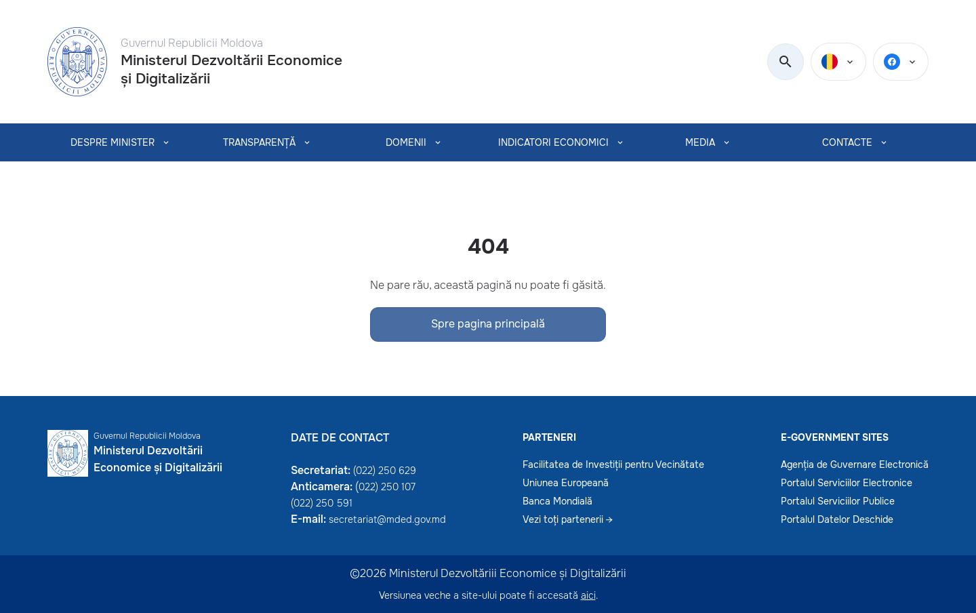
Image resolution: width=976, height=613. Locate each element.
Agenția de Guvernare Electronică (855, 464)
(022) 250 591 (321, 503)
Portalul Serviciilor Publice (838, 501)
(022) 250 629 (384, 470)
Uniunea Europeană (566, 482)
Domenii (406, 142)
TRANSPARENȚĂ (259, 142)
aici (588, 595)
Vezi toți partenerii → (568, 519)
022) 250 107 (387, 487)
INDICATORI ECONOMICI (553, 142)
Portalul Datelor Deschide (837, 519)
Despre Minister (112, 142)
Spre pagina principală (488, 324)
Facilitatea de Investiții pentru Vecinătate (613, 464)
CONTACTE (847, 142)
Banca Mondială (557, 501)
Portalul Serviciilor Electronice (846, 482)
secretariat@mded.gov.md (387, 519)
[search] (785, 62)
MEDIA (700, 142)
